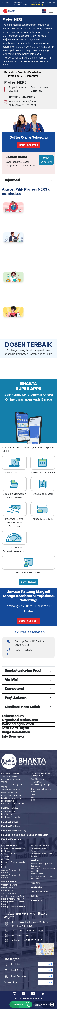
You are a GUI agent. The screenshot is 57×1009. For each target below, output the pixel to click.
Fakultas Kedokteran (11, 839)
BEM (32, 795)
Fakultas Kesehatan (29, 72)
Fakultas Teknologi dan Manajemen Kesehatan (24, 835)
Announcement (8, 894)
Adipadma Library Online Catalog (42, 855)
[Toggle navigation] (51, 11)
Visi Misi (5, 857)
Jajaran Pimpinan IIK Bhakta (10, 871)
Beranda (9, 72)
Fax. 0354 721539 (22, 935)
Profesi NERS (15, 76)
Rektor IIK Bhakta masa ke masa (13, 863)
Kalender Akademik (39, 892)
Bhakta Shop (36, 901)
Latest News (7, 888)
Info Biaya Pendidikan (11, 798)
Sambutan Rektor (9, 854)
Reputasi (5, 860)
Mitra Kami (35, 883)
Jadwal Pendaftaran (10, 790)
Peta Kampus (7, 814)
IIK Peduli (34, 896)
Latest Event (7, 891)
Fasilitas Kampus (8, 812)
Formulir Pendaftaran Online (11, 781)
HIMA (32, 798)
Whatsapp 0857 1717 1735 (27, 940)
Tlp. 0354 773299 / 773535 (28, 930)
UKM (32, 800)
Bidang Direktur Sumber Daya (12, 903)
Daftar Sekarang (36, 5)
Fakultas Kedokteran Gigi (13, 831)
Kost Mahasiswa (37, 779)
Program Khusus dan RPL (13, 804)
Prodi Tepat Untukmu (11, 795)
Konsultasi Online (9, 792)
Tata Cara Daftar (9, 777)
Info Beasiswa (7, 801)
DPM (32, 792)
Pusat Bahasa (36, 874)
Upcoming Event (9, 885)
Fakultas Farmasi (9, 822)
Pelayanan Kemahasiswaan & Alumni (42, 870)
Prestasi (5, 867)
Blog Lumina (36, 887)
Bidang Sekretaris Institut (13, 907)
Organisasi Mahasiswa (40, 789)
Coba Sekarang (46, 160)
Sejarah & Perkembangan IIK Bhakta (13, 850)
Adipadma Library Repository (38, 850)
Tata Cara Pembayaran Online (11, 786)
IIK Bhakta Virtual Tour (11, 817)
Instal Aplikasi (28, 582)
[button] (20, 1004)
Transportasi (36, 782)
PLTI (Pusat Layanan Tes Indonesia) (41, 878)
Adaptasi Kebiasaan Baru (12, 896)
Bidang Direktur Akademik (13, 899)
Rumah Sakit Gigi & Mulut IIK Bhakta (42, 865)
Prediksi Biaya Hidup (40, 785)
